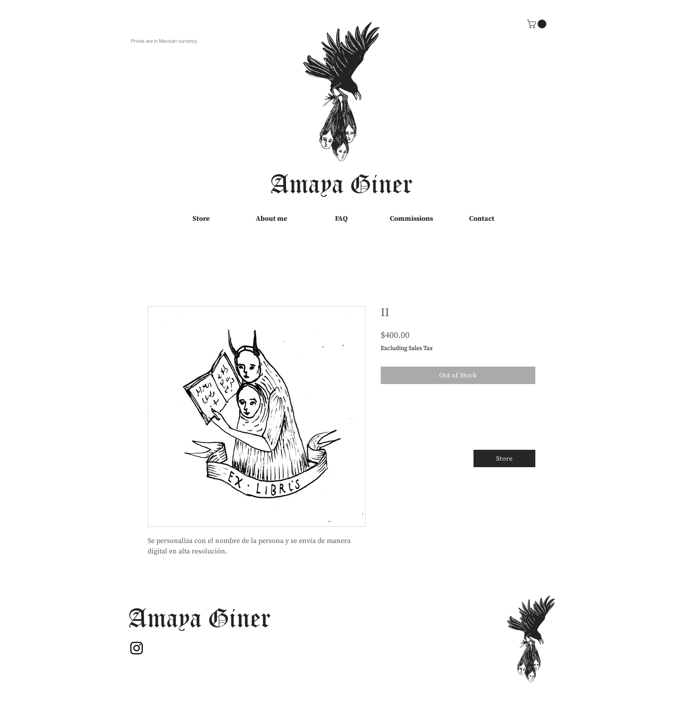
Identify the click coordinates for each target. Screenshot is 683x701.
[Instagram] (136, 648)
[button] (537, 24)
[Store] (504, 458)
